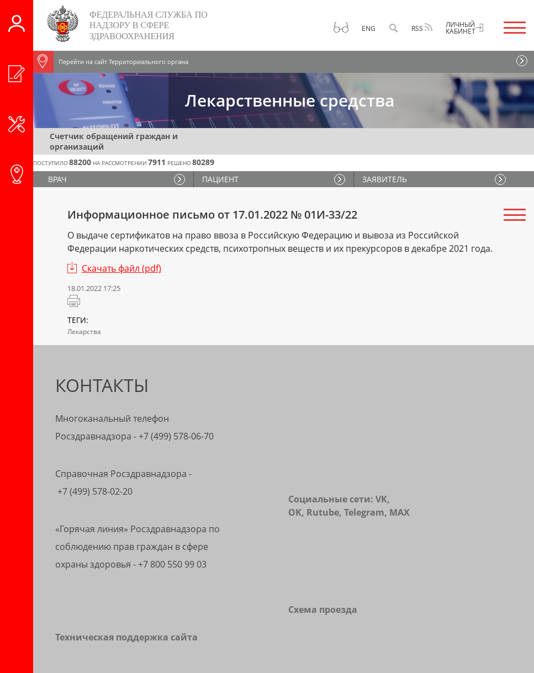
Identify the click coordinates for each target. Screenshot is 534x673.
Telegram (364, 512)
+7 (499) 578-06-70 (176, 436)
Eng (369, 28)
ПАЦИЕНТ (220, 179)
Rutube (322, 512)
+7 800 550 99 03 (172, 564)
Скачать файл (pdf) (121, 268)
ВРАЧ (59, 179)
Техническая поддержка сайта (126, 637)
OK (295, 512)
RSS (421, 28)
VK (381, 499)
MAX (399, 512)
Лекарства (84, 331)
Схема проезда (322, 609)
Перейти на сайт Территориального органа (110, 62)
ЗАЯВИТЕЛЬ (384, 179)
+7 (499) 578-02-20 (95, 491)
